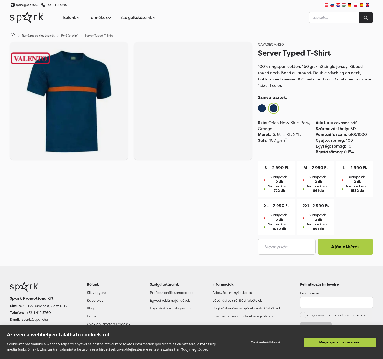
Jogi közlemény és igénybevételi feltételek (247, 308)
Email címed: (310, 293)
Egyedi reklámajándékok (170, 300)
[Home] (13, 35)
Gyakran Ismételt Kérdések (108, 324)
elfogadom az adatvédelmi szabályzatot (336, 315)
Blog (90, 308)
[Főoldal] (39, 287)
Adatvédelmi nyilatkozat (232, 292)
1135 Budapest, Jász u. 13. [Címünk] (47, 306)
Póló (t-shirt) (69, 36)
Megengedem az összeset (340, 342)
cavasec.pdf (336, 122)
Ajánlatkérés (345, 247)
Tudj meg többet (194, 349)
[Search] (366, 17)
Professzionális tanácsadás (171, 292)
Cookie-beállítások (266, 342)
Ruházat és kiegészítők (38, 36)
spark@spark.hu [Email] (35, 319)
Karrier (92, 316)
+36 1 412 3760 (56, 5)
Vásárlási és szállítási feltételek (237, 300)
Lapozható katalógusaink (170, 308)
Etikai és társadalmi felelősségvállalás (243, 316)
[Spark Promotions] (26, 17)
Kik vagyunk (96, 292)
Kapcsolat (95, 300)
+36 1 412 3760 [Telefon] (39, 312)
